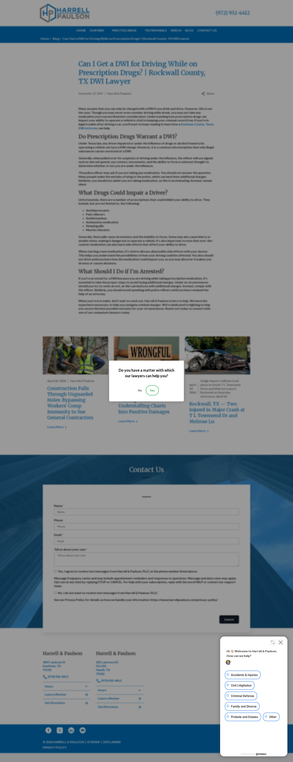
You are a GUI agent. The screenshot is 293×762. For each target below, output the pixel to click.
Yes (152, 390)
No (140, 390)
